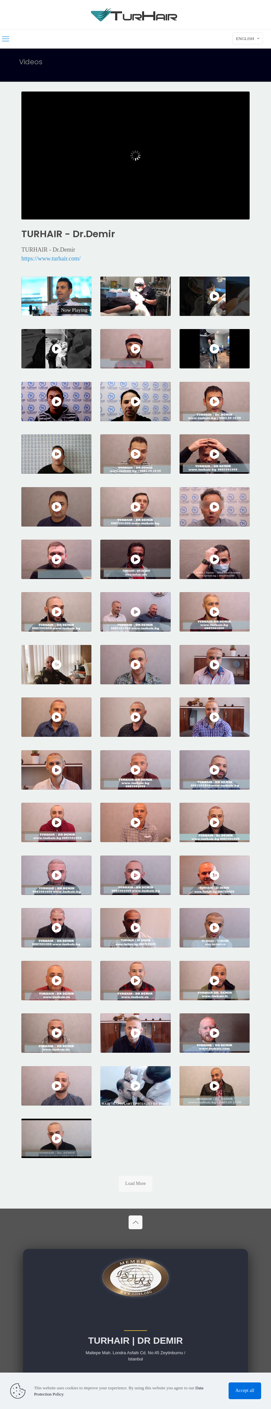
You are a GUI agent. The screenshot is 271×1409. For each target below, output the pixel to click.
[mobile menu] (5, 39)
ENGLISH (248, 38)
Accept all (244, 1390)
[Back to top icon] (135, 1222)
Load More (135, 1183)
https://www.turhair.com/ (51, 258)
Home (223, 68)
